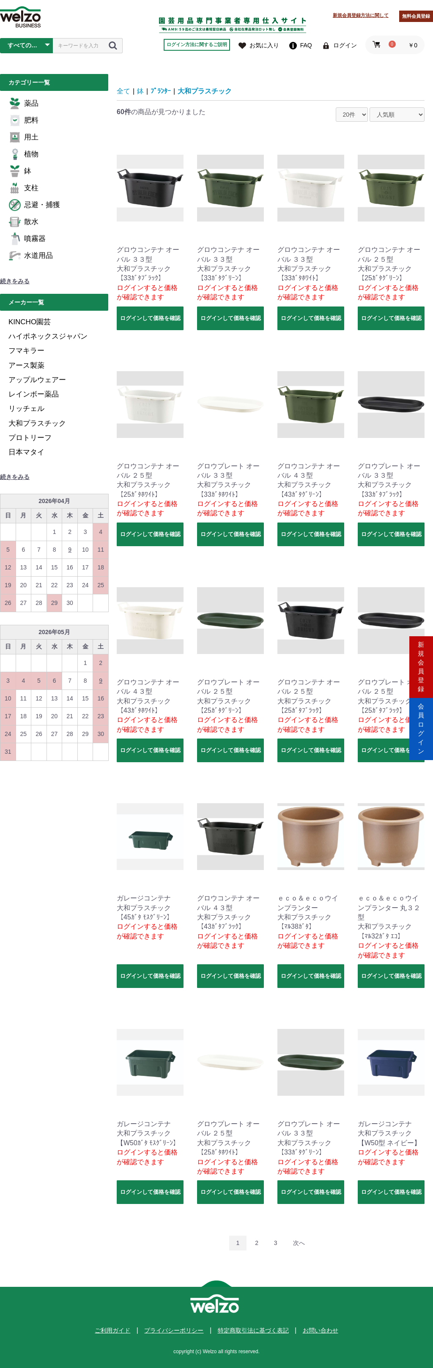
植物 (23, 154)
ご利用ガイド (112, 1330)
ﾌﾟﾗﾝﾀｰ (161, 91)
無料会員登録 (416, 16)
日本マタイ (26, 452)
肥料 (23, 120)
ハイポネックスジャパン (48, 336)
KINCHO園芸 (29, 322)
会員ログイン (421, 719)
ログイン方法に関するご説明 (197, 44)
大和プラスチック (37, 423)
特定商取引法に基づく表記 (253, 1330)
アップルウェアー (37, 380)
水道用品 (30, 255)
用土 (23, 137)
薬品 (23, 103)
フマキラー (26, 351)
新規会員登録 (421, 648)
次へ (299, 1242)
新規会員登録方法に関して (361, 15)
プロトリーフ (30, 438)
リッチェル (26, 409)
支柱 (23, 188)
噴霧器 (27, 239)
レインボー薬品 (33, 394)
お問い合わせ (320, 1330)
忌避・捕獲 (34, 205)
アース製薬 (26, 365)
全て (123, 91)
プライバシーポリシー (173, 1330)
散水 (23, 222)
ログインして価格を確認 (150, 318)
